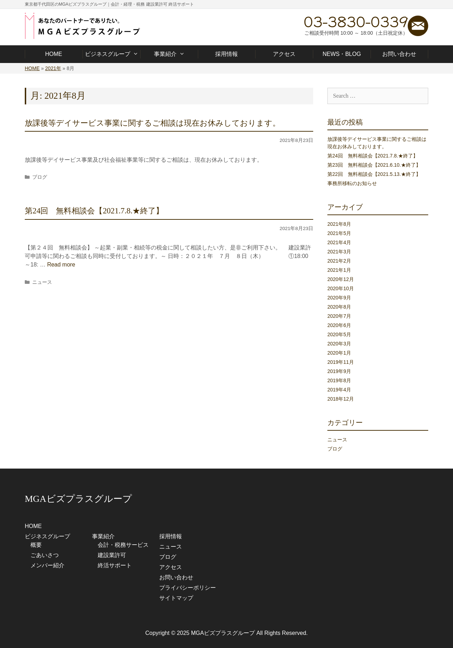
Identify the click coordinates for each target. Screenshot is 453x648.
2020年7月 (339, 316)
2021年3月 (339, 251)
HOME (53, 54)
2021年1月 (339, 270)
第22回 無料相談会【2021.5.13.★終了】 (374, 174)
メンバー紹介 (47, 565)
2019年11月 (340, 362)
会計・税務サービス (123, 545)
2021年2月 (339, 261)
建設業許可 (112, 555)
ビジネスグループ (111, 54)
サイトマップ (176, 598)
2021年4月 (339, 242)
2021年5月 (339, 233)
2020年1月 (339, 353)
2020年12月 (340, 279)
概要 (36, 545)
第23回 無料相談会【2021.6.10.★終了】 (374, 165)
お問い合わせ (399, 54)
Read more (61, 265)
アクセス (284, 54)
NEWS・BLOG (341, 54)
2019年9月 (339, 371)
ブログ (39, 177)
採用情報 (226, 54)
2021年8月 (339, 224)
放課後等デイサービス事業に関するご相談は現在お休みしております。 (152, 123)
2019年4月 (339, 389)
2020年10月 (340, 288)
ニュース (42, 282)
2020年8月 (339, 307)
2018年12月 (340, 399)
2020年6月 (339, 325)
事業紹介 (169, 54)
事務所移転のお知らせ (352, 183)
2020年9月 (339, 297)
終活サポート (115, 565)
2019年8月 (339, 380)
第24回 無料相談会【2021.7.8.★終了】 (94, 210)
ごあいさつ (44, 555)
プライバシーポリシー (187, 588)
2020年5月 (339, 334)
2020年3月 (339, 343)
